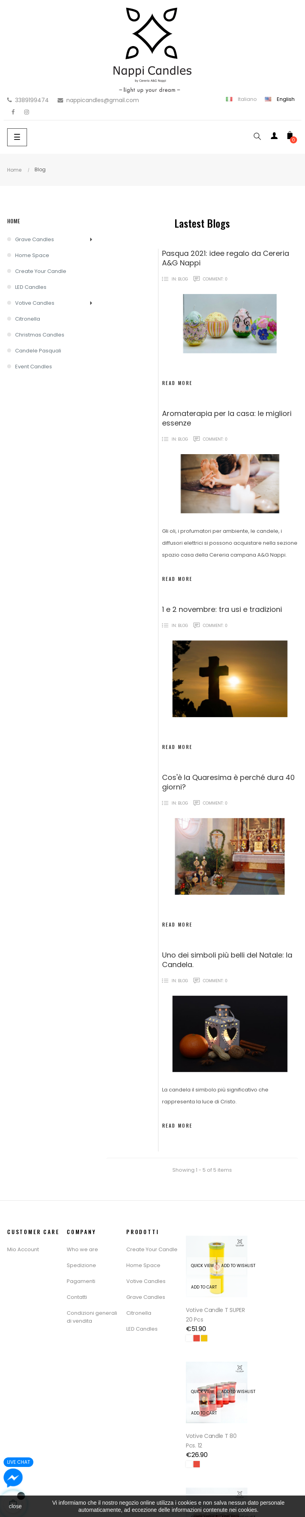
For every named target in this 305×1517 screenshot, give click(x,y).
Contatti (77, 1297)
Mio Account (23, 1249)
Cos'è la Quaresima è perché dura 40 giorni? (228, 782)
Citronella (27, 319)
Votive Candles (34, 303)
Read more (177, 382)
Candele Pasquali (38, 350)
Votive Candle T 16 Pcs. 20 (210, 1422)
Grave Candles (34, 239)
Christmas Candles (39, 335)
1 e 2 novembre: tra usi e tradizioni (222, 609)
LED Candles (30, 287)
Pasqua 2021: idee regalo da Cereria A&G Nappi (225, 258)
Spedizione (81, 1265)
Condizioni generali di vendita (92, 1317)
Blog (183, 279)
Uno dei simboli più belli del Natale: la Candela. (227, 959)
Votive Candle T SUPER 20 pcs (207, 1305)
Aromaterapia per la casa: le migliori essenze (226, 418)
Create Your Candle (40, 271)
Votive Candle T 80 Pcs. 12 (270, 1305)
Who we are (82, 1249)
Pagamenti (81, 1281)
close (15, 1506)
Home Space (32, 255)
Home (13, 221)
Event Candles (33, 366)
